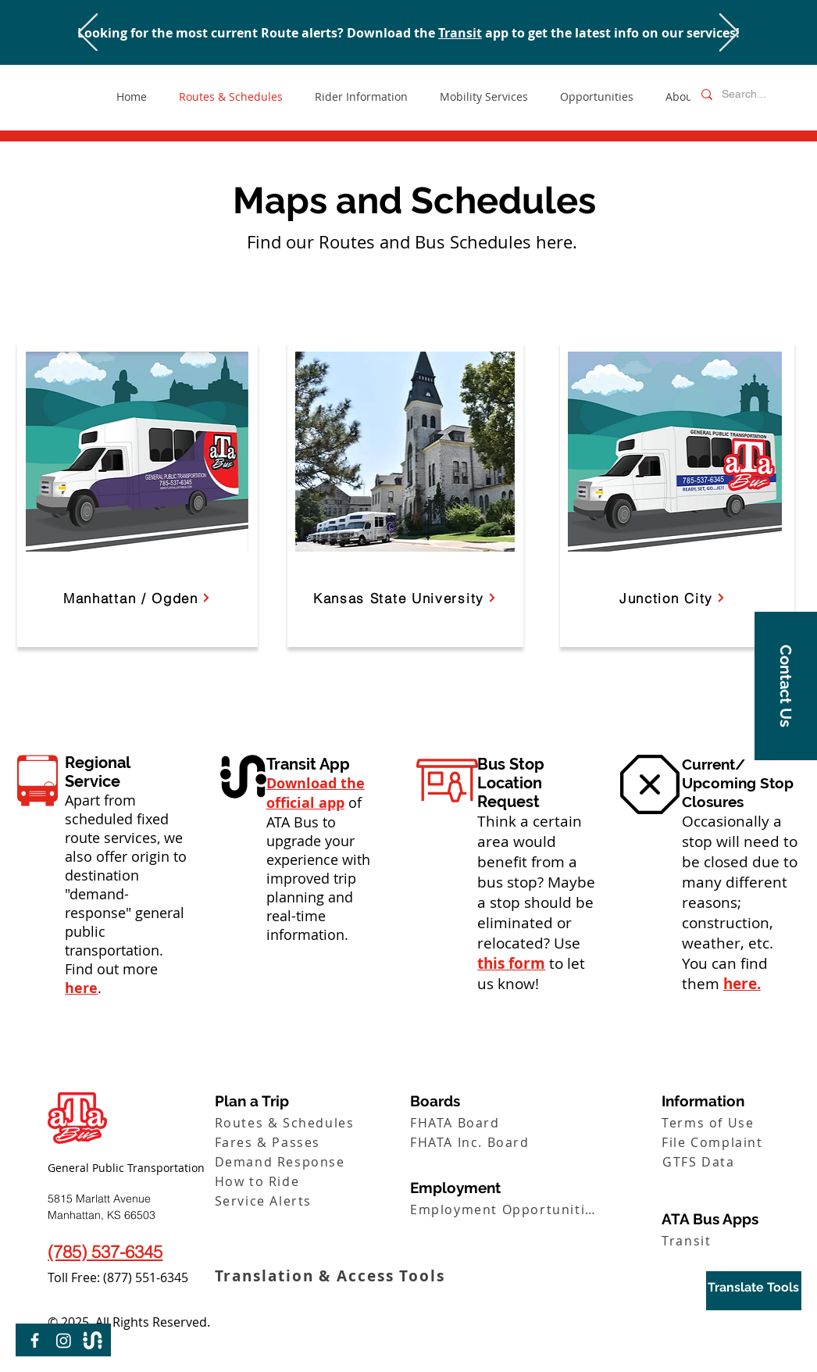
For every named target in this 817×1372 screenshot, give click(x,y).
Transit (460, 32)
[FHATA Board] (505, 1122)
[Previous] (88, 33)
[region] (753, 1290)
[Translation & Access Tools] (336, 1275)
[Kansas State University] (405, 597)
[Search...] (749, 94)
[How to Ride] (310, 1181)
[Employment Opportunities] (505, 1209)
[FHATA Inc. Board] (505, 1142)
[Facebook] (35, 1340)
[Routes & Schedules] (310, 1122)
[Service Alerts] (310, 1200)
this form (511, 963)
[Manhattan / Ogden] (137, 597)
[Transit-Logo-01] (92, 1340)
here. (742, 984)
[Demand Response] (310, 1161)
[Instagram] (63, 1340)
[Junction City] (672, 597)
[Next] (729, 33)
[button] (786, 686)
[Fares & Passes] (310, 1142)
